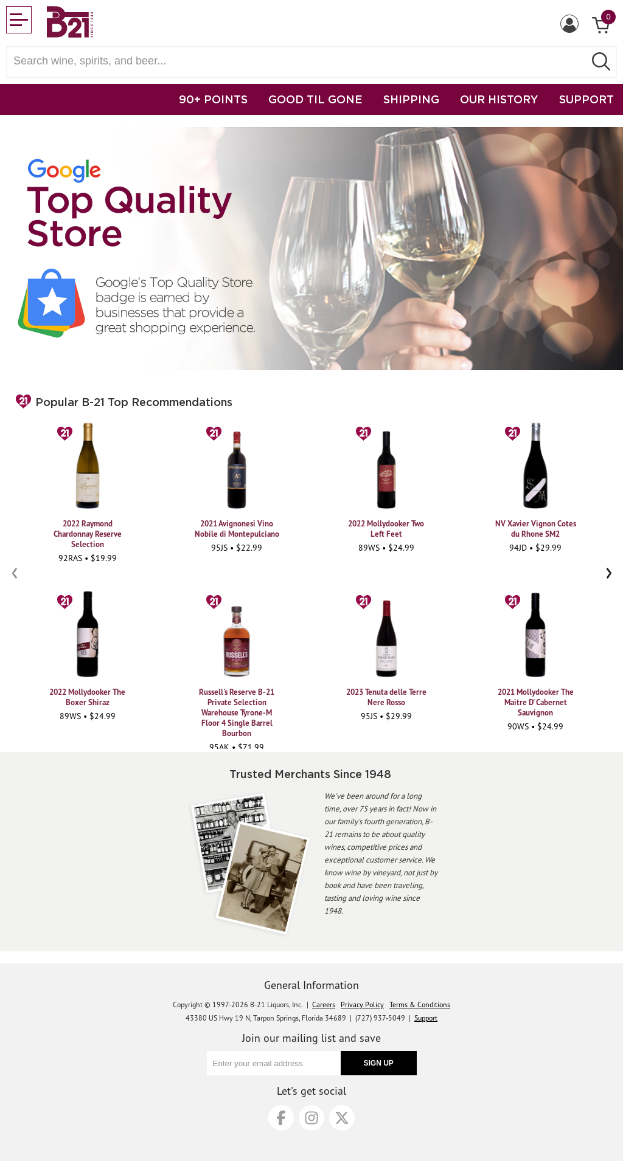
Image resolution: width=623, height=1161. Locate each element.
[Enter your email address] (274, 1063)
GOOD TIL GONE (315, 99)
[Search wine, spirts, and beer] (299, 61)
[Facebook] (281, 1118)
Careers (323, 1004)
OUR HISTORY (499, 99)
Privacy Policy (362, 1004)
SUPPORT (586, 99)
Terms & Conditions (419, 1004)
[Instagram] (311, 1118)
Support (425, 1017)
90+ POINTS (213, 99)
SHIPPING (411, 99)
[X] (342, 1118)
